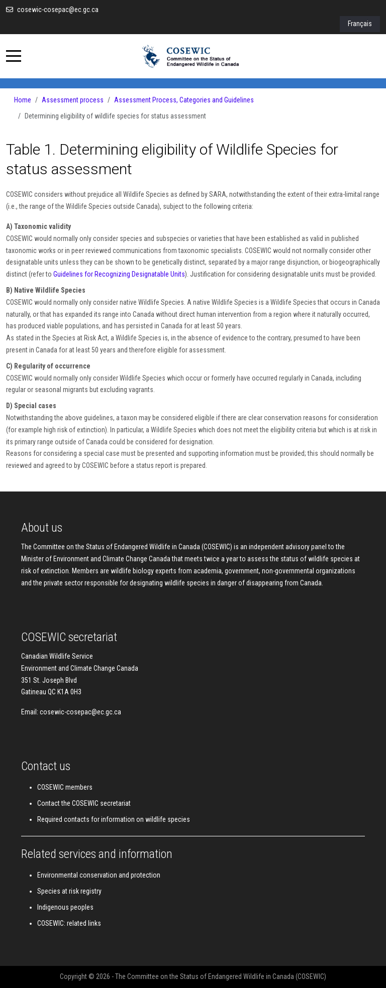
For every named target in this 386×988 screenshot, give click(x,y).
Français (360, 24)
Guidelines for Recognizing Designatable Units (119, 274)
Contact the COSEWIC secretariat (84, 803)
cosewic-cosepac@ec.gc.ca (58, 10)
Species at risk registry (69, 891)
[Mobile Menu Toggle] (13, 56)
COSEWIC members (64, 787)
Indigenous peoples (65, 907)
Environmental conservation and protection (98, 875)
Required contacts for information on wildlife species (113, 819)
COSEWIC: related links (69, 923)
